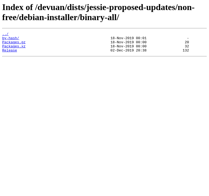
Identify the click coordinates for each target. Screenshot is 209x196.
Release (9, 54)
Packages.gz (14, 44)
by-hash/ (10, 39)
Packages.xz (14, 49)
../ (5, 34)
